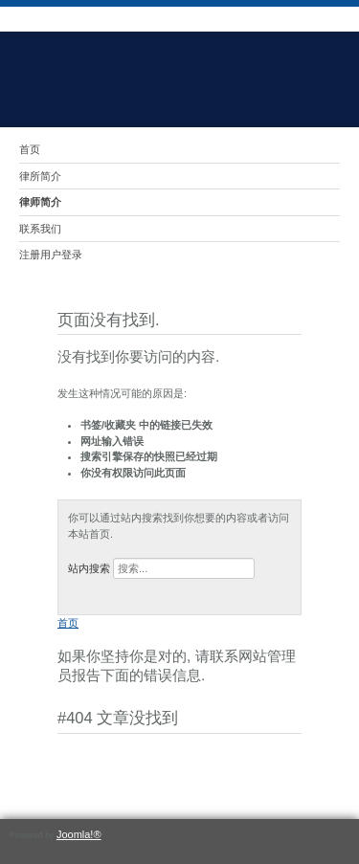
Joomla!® (78, 834)
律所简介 (40, 176)
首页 (29, 149)
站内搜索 (89, 568)
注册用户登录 (50, 254)
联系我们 (40, 228)
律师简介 (40, 202)
